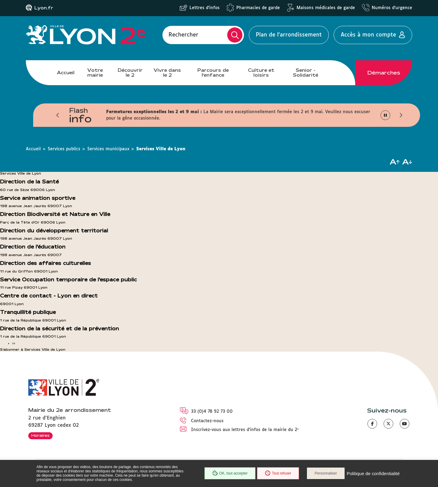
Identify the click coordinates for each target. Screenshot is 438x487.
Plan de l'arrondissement (289, 35)
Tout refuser (278, 473)
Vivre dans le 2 (167, 73)
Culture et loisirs (261, 73)
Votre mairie (95, 73)
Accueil (66, 72)
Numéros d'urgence (392, 8)
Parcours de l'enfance (213, 73)
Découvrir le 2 (130, 73)
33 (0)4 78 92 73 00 (212, 411)
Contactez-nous (207, 421)
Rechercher (183, 35)
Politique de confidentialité (373, 473)
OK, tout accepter (230, 473)
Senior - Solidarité (305, 73)
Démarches (383, 72)
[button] (57, 115)
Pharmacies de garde (258, 8)
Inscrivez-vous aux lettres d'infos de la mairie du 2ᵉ (245, 430)
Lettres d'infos (204, 8)
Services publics (64, 149)
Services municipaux (108, 149)
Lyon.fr (43, 7)
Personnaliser (326, 473)
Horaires (40, 435)
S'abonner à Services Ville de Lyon (32, 349)
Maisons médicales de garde (326, 8)
